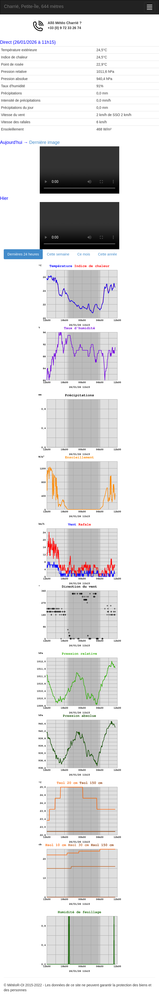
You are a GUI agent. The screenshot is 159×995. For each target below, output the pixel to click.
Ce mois (83, 254)
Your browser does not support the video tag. (79, 170)
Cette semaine (58, 254)
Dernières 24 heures (23, 254)
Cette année (107, 254)
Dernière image (44, 142)
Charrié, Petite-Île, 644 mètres (34, 6)
